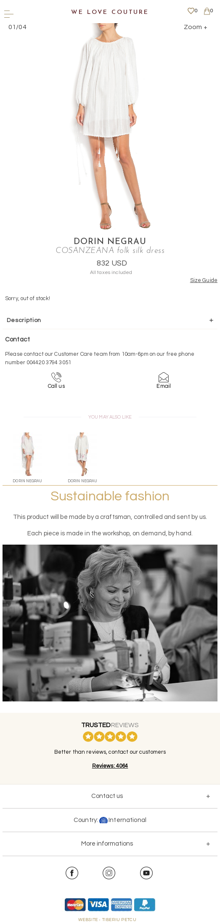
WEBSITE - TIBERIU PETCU (107, 920)
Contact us (107, 796)
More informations (107, 844)
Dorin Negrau (110, 242)
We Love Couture (110, 12)
